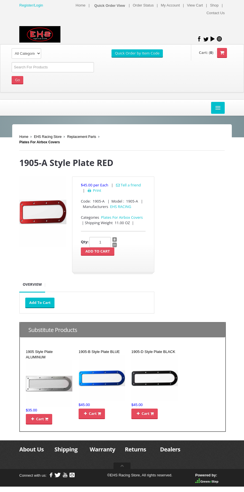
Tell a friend (128, 185)
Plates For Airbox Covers (39, 142)
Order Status (143, 5)
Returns (135, 449)
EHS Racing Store (48, 137)
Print (94, 190)
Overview (32, 284)
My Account (170, 5)
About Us (31, 449)
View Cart (195, 5)
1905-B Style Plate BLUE (99, 352)
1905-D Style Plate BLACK (153, 352)
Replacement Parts (81, 137)
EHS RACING (120, 206)
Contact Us (216, 13)
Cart (39, 418)
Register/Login (31, 5)
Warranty (102, 449)
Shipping (65, 449)
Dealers (170, 449)
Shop (214, 5)
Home (81, 5)
